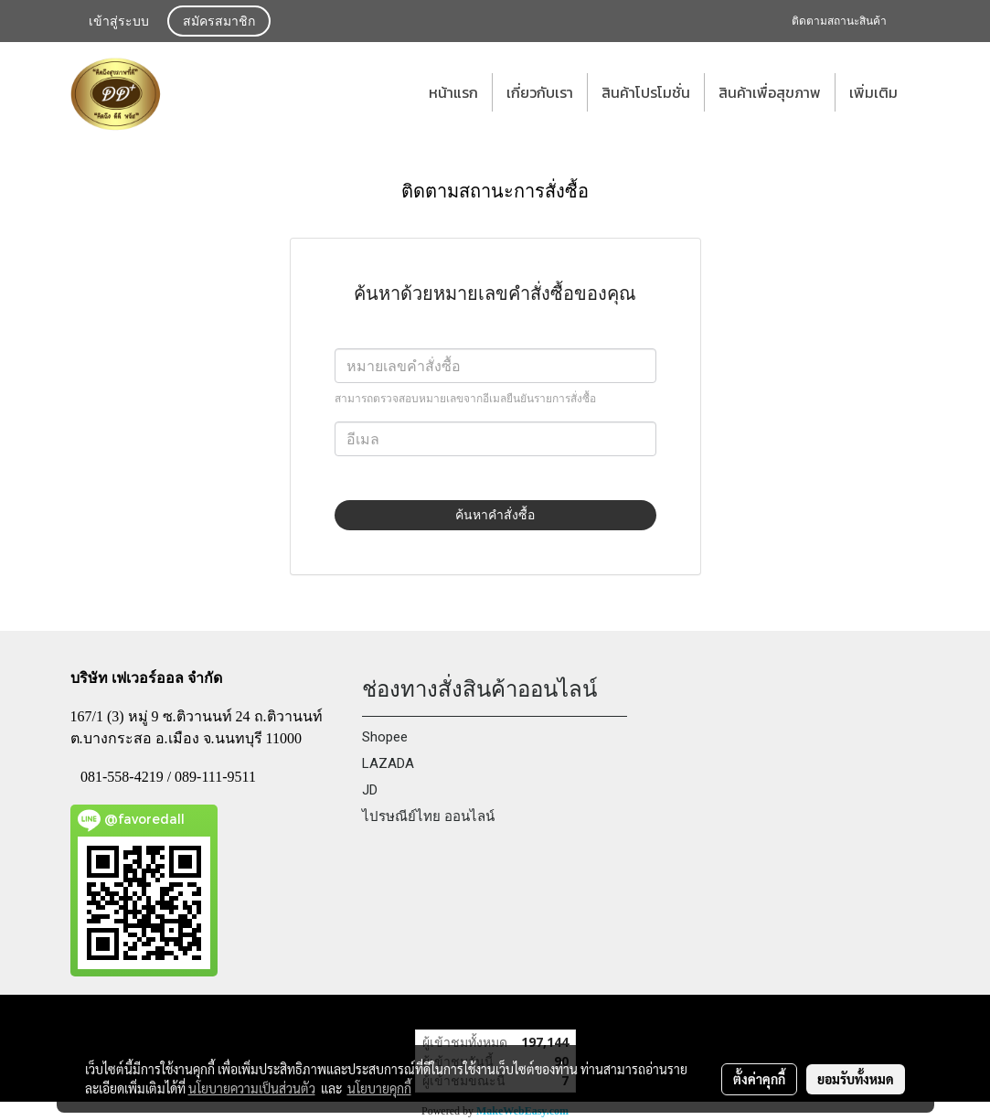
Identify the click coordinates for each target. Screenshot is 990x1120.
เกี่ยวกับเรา (539, 92)
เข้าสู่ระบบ (119, 22)
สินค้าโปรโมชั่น (645, 92)
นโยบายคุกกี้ (379, 1088)
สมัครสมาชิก (219, 22)
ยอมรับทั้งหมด (855, 1079)
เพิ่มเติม (873, 92)
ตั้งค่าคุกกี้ (759, 1079)
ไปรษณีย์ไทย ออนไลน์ (428, 816)
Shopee (385, 737)
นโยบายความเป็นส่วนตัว (251, 1088)
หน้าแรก (453, 92)
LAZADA (388, 763)
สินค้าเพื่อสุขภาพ (770, 92)
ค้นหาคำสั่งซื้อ (495, 515)
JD (370, 790)
